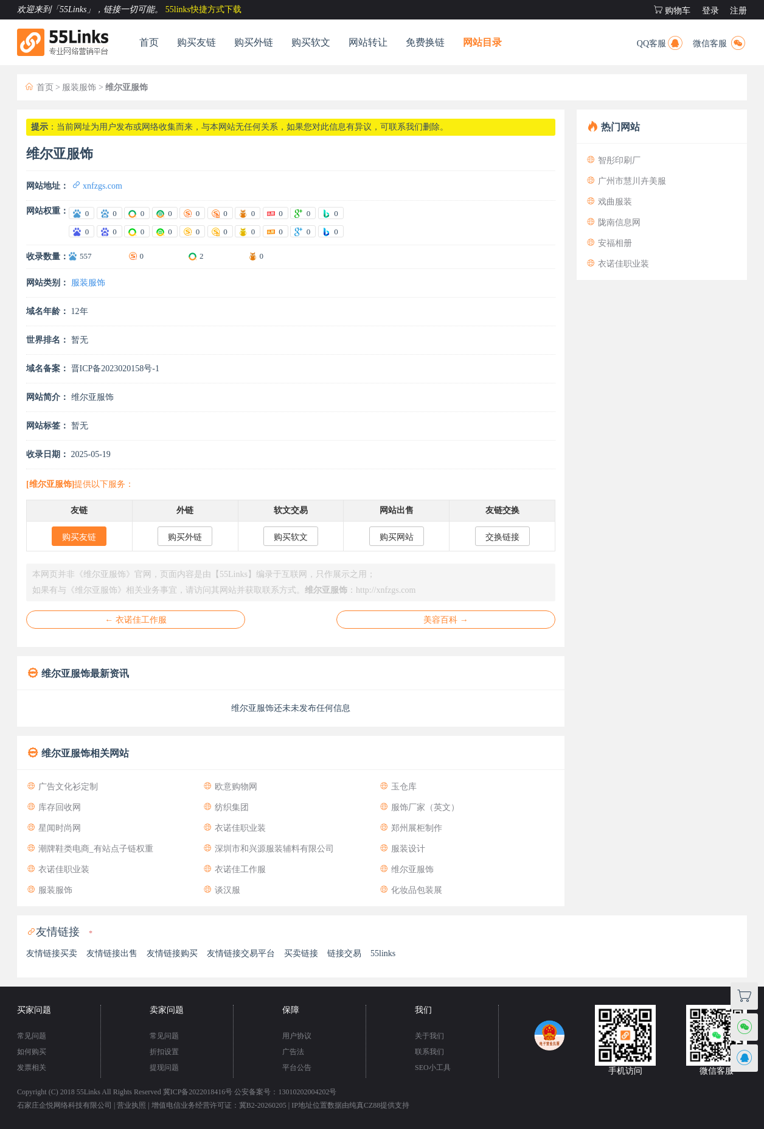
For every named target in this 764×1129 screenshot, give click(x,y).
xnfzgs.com (96, 185)
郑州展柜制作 (410, 828)
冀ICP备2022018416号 (198, 1092)
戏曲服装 (609, 201)
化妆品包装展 (410, 890)
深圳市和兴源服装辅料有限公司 (268, 848)
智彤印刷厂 (613, 160)
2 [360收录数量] (202, 255)
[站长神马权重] (247, 231)
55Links (88, 1092)
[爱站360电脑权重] (137, 213)
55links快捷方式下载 (203, 9)
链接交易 (344, 953)
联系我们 (429, 1051)
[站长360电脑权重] (137, 231)
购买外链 (253, 42)
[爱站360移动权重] (165, 213)
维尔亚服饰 (406, 869)
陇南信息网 (613, 222)
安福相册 (609, 243)
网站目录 (482, 42)
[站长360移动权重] (165, 231)
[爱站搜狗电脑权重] (192, 213)
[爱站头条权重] (275, 213)
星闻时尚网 (53, 828)
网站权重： (47, 210)
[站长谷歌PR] (303, 231)
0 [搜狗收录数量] (142, 255)
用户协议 (296, 1036)
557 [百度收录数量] (86, 255)
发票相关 (31, 1067)
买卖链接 (301, 953)
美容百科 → (445, 619)
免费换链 (425, 42)
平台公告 (296, 1067)
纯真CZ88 (364, 1105)
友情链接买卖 (51, 953)
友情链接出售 (111, 953)
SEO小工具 (433, 1067)
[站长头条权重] (275, 231)
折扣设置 (164, 1051)
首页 (149, 42)
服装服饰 (79, 87)
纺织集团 (226, 807)
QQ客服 (660, 41)
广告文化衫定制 (62, 786)
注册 (738, 10)
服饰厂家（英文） (419, 807)
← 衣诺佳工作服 (136, 619)
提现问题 (164, 1067)
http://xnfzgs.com (385, 590)
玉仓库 (398, 786)
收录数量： (47, 256)
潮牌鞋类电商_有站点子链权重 (89, 848)
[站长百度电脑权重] (81, 231)
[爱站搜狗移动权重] (220, 213)
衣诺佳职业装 (234, 828)
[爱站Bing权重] (331, 213)
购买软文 (310, 42)
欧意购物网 (230, 786)
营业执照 (131, 1105)
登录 (710, 10)
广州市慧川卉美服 (626, 181)
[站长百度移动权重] (109, 231)
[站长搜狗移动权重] (220, 231)
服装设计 (402, 848)
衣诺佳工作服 (234, 869)
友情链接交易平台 (241, 953)
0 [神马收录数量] (262, 255)
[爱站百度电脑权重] (81, 213)
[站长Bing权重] (331, 231)
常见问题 (31, 1036)
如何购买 (31, 1051)
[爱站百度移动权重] (109, 213)
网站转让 (368, 42)
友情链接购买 (172, 953)
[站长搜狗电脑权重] (192, 231)
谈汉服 (221, 890)
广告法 (293, 1051)
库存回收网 (53, 807)
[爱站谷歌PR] (303, 213)
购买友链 (196, 42)
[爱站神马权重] (247, 213)
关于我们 (429, 1036)
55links (382, 953)
